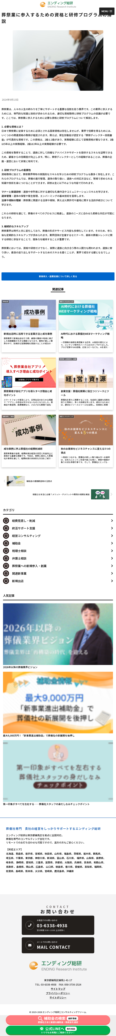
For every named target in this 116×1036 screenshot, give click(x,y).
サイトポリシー (58, 997)
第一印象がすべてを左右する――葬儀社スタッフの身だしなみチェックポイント (46, 804)
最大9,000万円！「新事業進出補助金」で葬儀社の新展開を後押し (39, 735)
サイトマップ (58, 989)
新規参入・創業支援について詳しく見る (58, 276)
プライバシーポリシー (58, 993)
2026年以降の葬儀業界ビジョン (20, 667)
